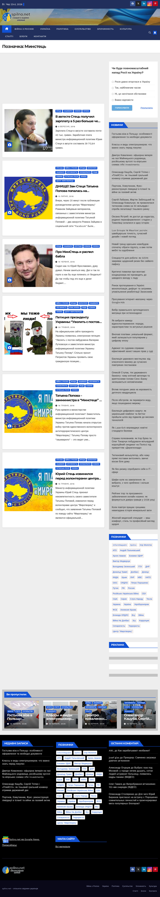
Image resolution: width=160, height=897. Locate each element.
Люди (95, 172)
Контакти (40, 36)
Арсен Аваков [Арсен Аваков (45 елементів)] (119, 556)
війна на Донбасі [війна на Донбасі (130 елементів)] (121, 620)
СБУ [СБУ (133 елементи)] (144, 593)
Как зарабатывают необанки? (134, 750)
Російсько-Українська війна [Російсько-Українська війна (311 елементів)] (126, 593)
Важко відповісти (122, 100)
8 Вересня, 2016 (66, 127)
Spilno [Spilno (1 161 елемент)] (133, 545)
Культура (126, 29)
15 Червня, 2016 (66, 262)
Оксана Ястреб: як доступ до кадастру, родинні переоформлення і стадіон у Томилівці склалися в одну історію (133, 219)
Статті (9, 36)
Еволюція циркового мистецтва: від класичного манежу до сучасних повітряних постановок (131, 361)
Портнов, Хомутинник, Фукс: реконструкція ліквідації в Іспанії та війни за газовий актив (131, 189)
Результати (147, 108)
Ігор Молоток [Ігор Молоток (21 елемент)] (146, 545)
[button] (150, 32)
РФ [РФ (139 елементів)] (123, 588)
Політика (62, 29)
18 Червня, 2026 (96, 724)
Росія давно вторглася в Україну (131, 81)
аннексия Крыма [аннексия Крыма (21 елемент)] (128, 610)
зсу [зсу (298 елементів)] (134, 620)
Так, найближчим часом (126, 87)
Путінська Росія (71, 176)
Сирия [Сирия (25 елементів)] (124, 599)
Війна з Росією (24, 29)
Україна (45, 29)
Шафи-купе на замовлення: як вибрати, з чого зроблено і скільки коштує (130, 482)
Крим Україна (74, 307)
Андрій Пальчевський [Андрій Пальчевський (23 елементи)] (130, 550)
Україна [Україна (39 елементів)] (127, 604)
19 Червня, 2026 (18, 724)
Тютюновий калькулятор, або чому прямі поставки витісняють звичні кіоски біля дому (130, 458)
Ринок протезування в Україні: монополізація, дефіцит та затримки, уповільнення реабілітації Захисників (132, 288)
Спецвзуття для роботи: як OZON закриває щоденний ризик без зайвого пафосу (132, 261)
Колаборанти (85, 172)
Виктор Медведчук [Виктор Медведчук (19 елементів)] (121, 561)
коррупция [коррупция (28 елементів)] (144, 620)
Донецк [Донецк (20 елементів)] (145, 572)
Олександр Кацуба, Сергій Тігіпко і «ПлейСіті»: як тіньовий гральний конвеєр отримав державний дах (130, 175)
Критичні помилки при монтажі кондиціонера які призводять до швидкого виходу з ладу (129, 274)
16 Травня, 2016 (66, 406)
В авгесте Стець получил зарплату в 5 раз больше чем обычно (77, 121)
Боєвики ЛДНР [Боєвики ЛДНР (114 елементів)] (136, 556)
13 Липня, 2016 (65, 196)
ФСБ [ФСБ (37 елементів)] (115, 610)
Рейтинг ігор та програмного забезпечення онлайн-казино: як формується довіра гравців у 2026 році (133, 496)
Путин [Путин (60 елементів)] (115, 588)
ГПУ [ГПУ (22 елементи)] (140, 566)
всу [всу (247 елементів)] (133, 615)
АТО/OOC (59, 168)
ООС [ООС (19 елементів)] (115, 583)
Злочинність (105, 29)
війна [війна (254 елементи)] (141, 615)
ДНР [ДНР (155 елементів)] (147, 566)
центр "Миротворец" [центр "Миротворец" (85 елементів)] (122, 631)
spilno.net (6, 888)
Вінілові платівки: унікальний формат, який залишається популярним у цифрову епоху (132, 337)
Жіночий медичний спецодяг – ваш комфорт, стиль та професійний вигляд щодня (133, 521)
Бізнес (88, 703)
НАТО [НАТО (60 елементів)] (148, 577)
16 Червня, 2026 (135, 724)
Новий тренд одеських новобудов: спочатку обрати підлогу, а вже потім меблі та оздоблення (132, 247)
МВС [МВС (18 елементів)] (140, 577)
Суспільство (83, 29)
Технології (51, 711)
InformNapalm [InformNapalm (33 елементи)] (120, 545)
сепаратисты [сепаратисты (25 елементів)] (119, 626)
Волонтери (91, 168)
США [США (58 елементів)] (115, 599)
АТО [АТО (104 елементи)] (115, 550)
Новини (78, 111)
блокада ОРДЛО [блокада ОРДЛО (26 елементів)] (120, 615)
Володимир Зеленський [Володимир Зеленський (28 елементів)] (124, 566)
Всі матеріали (62, 846)
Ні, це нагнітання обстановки (129, 93)
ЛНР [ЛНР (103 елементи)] (132, 577)
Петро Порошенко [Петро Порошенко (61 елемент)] (139, 583)
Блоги (23, 36)
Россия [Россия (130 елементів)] (131, 588)
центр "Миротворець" (65, 181)
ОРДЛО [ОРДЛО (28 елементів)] (124, 583)
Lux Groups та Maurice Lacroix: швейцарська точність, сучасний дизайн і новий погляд (130, 233)
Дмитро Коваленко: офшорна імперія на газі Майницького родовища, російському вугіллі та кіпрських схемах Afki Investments (26, 773)
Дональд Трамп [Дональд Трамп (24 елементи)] (120, 572)
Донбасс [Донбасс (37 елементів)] (135, 572)
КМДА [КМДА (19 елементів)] (115, 577)
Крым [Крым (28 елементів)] (124, 577)
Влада (58, 111)
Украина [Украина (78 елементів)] (116, 604)
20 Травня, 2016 (66, 327)
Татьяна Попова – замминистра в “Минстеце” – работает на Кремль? (78, 400)
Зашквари (68, 111)
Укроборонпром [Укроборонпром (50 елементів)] (141, 604)
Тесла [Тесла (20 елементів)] (149, 599)
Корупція (78, 246)
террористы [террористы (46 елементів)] (134, 626)
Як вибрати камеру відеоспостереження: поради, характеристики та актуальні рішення (132, 323)
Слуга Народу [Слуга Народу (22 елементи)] (136, 599)
